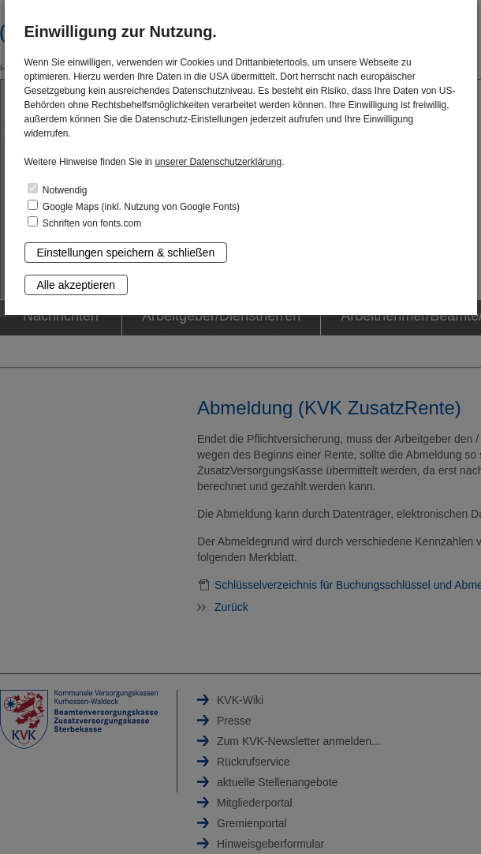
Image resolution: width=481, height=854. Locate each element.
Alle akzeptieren (76, 285)
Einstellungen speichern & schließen (126, 252)
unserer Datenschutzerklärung (218, 161)
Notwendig (58, 189)
